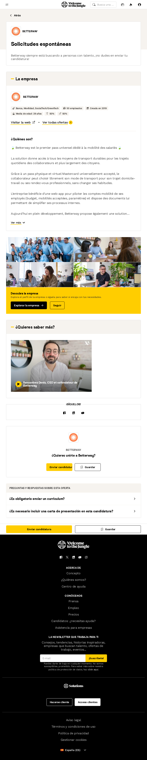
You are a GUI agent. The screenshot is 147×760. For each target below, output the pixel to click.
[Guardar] (88, 467)
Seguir (57, 305)
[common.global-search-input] (103, 5)
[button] (16, 31)
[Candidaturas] (122, 4)
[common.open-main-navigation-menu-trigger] (7, 5)
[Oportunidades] (131, 4)
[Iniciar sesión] (139, 4)
